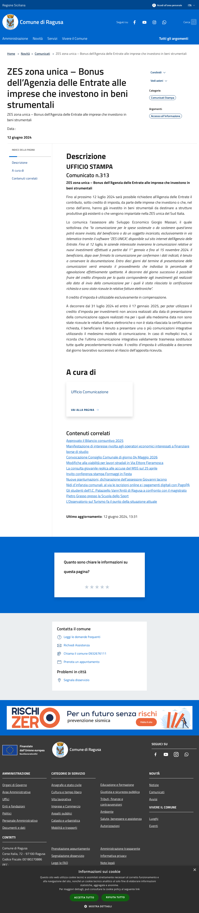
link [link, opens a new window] (138, 889)
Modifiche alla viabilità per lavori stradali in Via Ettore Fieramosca (114, 462)
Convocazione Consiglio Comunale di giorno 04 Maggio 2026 (112, 457)
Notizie (154, 785)
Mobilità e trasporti (64, 827)
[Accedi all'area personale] (167, 5)
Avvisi (153, 799)
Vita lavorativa (61, 799)
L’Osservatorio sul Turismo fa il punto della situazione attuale (111, 501)
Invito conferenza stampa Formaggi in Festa (99, 473)
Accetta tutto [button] (84, 897)
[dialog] (99, 889)
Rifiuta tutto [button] (115, 897)
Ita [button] (192, 5)
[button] (99, 906)
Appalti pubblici (61, 813)
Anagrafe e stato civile (66, 785)
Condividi (159, 72)
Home (11, 53)
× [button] (194, 870)
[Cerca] (192, 22)
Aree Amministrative (16, 792)
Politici (7, 813)
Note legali (107, 862)
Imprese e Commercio (65, 806)
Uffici (5, 799)
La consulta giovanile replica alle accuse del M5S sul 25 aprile (111, 468)
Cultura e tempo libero (66, 792)
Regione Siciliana (13, 5)
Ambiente (106, 811)
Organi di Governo (14, 785)
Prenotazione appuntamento (70, 848)
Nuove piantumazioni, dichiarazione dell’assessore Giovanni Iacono (116, 479)
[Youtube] (137, 22)
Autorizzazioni (110, 825)
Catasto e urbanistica (65, 820)
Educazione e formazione (117, 784)
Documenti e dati (13, 827)
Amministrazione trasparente (120, 848)
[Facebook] (127, 22)
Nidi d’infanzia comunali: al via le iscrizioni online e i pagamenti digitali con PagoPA (128, 485)
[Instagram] (147, 22)
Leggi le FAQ (59, 862)
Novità (25, 53)
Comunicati (42, 53)
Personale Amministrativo (19, 820)
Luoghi (153, 818)
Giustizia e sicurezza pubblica (120, 791)
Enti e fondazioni (13, 806)
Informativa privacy (113, 855)
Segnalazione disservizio (67, 855)
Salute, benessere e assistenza (121, 818)
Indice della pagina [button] (23, 150)
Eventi (153, 825)
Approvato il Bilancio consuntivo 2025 (94, 440)
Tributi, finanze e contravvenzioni (111, 802)
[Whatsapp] (157, 22)
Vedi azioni (159, 80)
